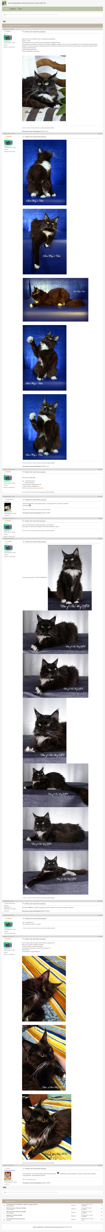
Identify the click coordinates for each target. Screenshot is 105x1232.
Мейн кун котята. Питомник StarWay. (16, 1208)
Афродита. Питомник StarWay (14, 1215)
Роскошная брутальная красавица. (15, 1219)
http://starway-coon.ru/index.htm (34, 488)
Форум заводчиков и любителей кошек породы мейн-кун (27, 3)
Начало (6, 9)
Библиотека (13, 9)
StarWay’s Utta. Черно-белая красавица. (35, 31)
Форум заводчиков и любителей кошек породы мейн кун (48, 1227)
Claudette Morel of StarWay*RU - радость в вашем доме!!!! (22, 1204)
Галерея (19, 9)
